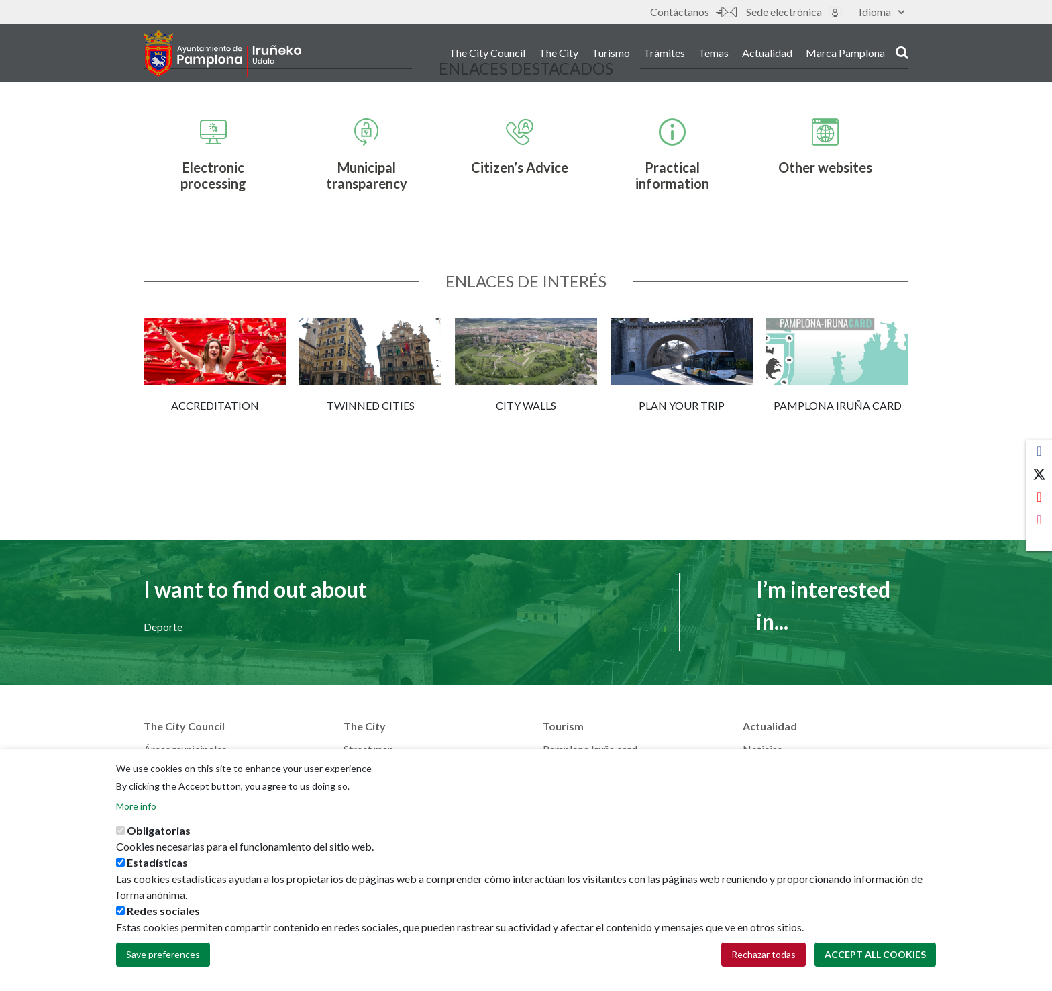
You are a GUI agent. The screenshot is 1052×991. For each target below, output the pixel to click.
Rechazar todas (763, 957)
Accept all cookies (875, 957)
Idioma (881, 11)
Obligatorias (159, 833)
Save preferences (163, 957)
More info (136, 809)
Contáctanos (693, 11)
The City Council (487, 52)
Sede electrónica (793, 11)
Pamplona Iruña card (590, 749)
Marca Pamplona (845, 52)
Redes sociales (163, 914)
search (902, 51)
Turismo (611, 52)
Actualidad (767, 52)
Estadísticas (157, 865)
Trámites (664, 52)
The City (558, 52)
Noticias (762, 749)
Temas (713, 52)
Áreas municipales (185, 749)
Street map (369, 749)
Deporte (163, 626)
